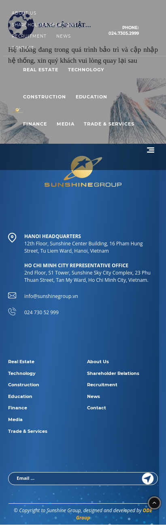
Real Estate (40, 69)
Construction (44, 97)
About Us (24, 13)
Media (65, 124)
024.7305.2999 (124, 30)
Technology (86, 69)
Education (92, 97)
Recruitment (29, 36)
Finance (35, 124)
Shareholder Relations (44, 25)
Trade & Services (109, 124)
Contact (23, 48)
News (63, 36)
